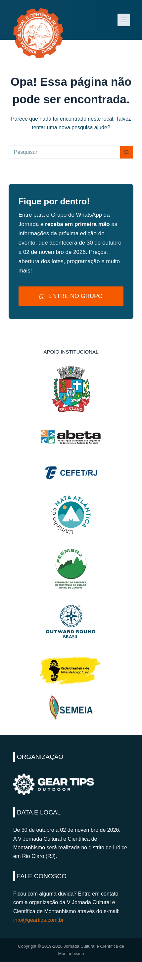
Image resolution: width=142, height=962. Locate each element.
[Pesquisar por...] (64, 152)
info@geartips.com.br (38, 920)
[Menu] (124, 20)
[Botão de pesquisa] (126, 152)
